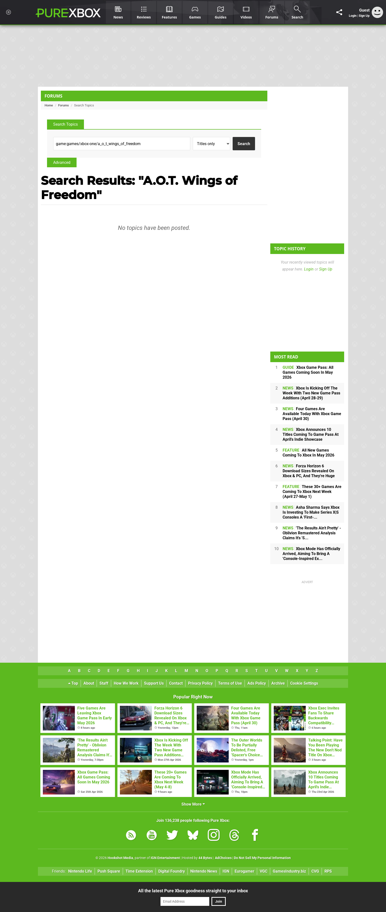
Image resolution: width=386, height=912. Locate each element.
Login (352, 15)
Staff (103, 683)
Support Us (154, 683)
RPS (328, 871)
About (88, 683)
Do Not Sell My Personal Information (262, 858)
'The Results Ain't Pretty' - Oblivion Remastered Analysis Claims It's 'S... (312, 533)
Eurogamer (244, 871)
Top (73, 683)
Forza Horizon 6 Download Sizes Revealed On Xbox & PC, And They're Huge (309, 471)
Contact (176, 683)
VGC (263, 871)
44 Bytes (205, 858)
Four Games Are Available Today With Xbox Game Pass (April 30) (312, 413)
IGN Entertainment (165, 858)
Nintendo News (203, 871)
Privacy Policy (200, 683)
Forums (53, 96)
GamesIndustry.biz (289, 871)
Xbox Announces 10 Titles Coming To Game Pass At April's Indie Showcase (310, 434)
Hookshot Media (120, 858)
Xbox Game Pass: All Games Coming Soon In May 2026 (308, 372)
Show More (193, 804)
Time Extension (139, 871)
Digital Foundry (171, 871)
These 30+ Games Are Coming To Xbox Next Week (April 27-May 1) (312, 491)
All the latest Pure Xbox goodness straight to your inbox (193, 890)
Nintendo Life (80, 871)
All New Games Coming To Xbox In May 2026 (308, 452)
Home (49, 105)
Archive (278, 683)
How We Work (126, 683)
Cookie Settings (304, 683)
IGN (226, 871)
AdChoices (223, 858)
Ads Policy (256, 683)
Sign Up (364, 15)
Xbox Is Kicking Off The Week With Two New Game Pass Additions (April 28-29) (311, 393)
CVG (315, 871)
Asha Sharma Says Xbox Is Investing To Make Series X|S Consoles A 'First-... (311, 512)
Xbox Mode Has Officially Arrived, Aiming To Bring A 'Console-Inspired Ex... (311, 553)
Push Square (108, 871)
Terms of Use (230, 683)
